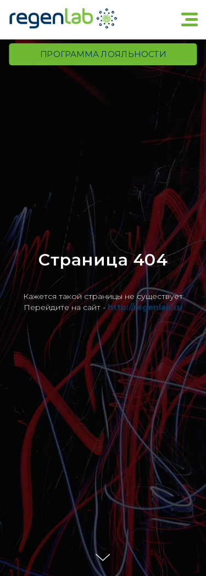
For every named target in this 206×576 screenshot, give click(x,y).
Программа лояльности (103, 54)
